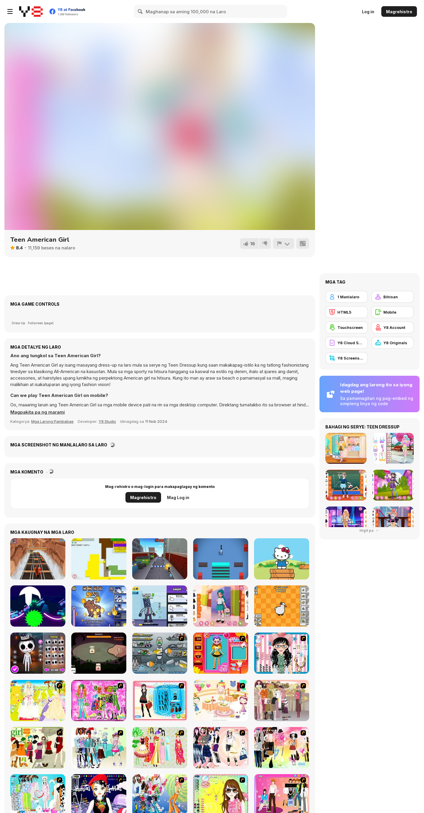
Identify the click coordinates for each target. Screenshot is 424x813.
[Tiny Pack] (98, 653)
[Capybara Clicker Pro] (98, 606)
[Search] (140, 11)
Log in (368, 11)
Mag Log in (178, 497)
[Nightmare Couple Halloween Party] (37, 653)
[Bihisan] (392, 297)
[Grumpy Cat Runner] (159, 558)
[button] (37, 412)
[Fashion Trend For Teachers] (281, 700)
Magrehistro (399, 11)
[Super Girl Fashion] (37, 747)
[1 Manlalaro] (346, 297)
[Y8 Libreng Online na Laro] (31, 11)
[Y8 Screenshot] (346, 358)
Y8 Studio (107, 421)
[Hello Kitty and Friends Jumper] (281, 558)
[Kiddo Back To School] (220, 606)
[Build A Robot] (159, 653)
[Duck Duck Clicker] (281, 606)
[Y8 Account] (392, 327)
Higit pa (370, 530)
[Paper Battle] (98, 558)
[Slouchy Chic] (281, 747)
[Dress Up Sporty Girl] (220, 747)
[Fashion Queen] (159, 700)
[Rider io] (37, 606)
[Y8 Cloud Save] (346, 343)
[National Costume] (159, 747)
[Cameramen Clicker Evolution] (159, 606)
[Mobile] (392, 312)
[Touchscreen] (346, 327)
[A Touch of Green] (98, 700)
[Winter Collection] (98, 747)
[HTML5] (346, 312)
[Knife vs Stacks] (220, 558)
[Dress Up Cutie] (281, 653)
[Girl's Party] (220, 700)
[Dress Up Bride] (37, 700)
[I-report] (283, 243)
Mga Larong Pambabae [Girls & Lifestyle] (52, 421)
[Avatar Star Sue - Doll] (220, 653)
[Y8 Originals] (392, 343)
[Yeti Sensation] (37, 558)
